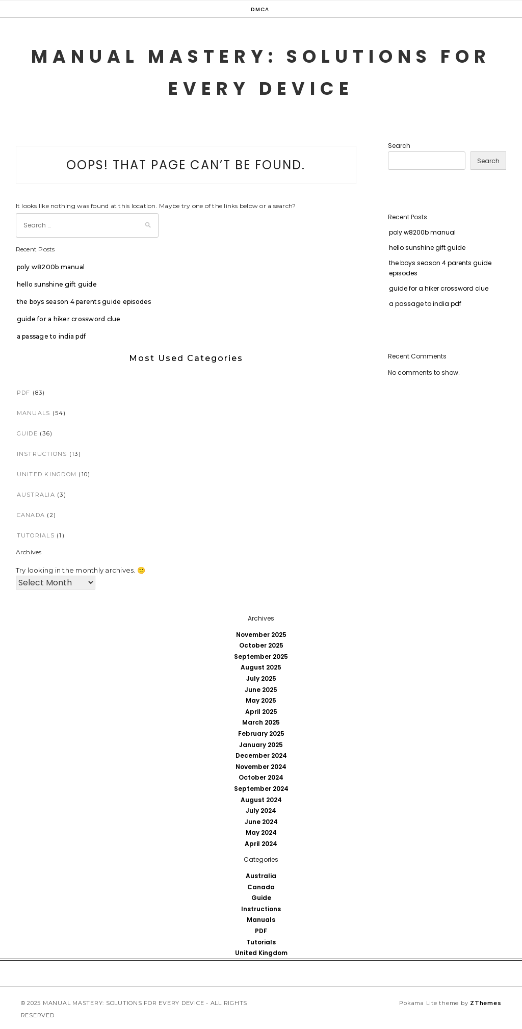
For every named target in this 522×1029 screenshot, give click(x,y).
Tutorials (36, 535)
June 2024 (261, 821)
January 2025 (261, 744)
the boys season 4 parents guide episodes (84, 301)
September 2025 (261, 656)
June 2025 (261, 689)
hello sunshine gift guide (57, 284)
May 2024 (261, 832)
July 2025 (261, 678)
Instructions (42, 453)
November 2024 (261, 766)
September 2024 (261, 788)
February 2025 (261, 733)
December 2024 (261, 755)
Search (399, 145)
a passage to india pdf (51, 336)
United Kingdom (47, 474)
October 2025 (261, 645)
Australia (36, 494)
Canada (31, 515)
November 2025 (261, 634)
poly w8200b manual (51, 267)
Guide (27, 433)
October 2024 (261, 777)
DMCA (260, 9)
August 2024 (261, 799)
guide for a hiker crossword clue (69, 319)
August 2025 (261, 667)
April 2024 (261, 843)
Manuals (33, 413)
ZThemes (485, 1003)
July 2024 (261, 810)
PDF (24, 392)
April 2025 (261, 711)
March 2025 (261, 722)
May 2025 (261, 700)
